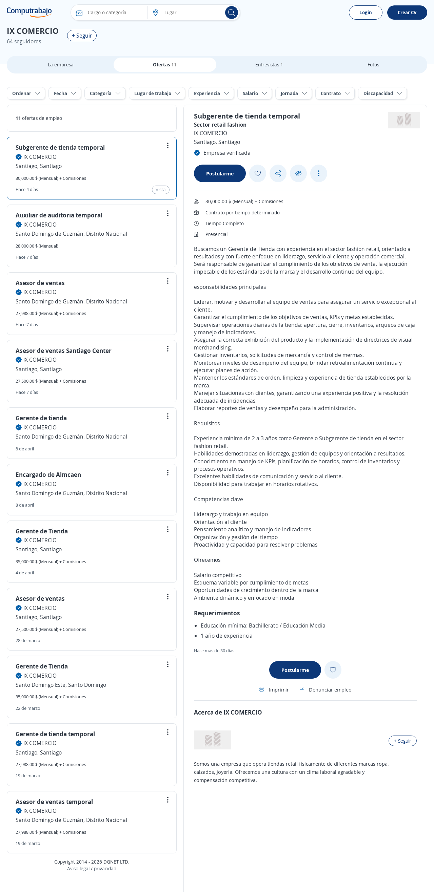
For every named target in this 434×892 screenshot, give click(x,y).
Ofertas (165, 64)
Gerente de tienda (41, 418)
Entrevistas (269, 64)
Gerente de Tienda (42, 531)
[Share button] (278, 173)
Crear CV (407, 12)
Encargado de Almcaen (48, 474)
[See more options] (319, 173)
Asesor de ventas (40, 283)
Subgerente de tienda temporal (60, 147)
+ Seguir (82, 35)
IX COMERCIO (40, 157)
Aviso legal (78, 868)
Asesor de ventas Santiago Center (64, 350)
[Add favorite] (257, 173)
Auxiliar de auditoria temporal (59, 215)
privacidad (105, 868)
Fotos (373, 64)
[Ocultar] (298, 173)
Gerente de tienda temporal (55, 734)
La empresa (61, 64)
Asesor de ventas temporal (54, 802)
